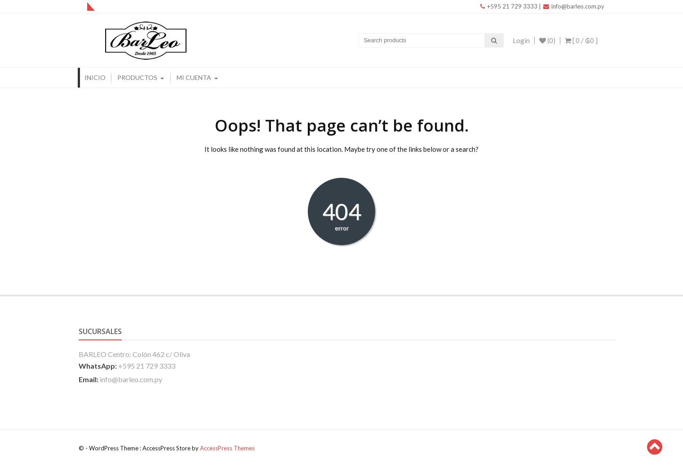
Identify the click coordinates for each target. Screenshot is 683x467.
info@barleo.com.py (573, 6)
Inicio (95, 77)
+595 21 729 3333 (508, 6)
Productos (137, 77)
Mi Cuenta (194, 77)
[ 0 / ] (581, 40)
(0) (547, 40)
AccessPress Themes (227, 448)
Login (521, 40)
